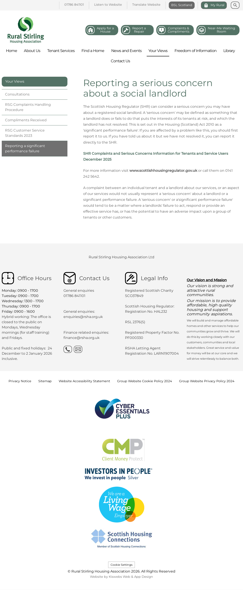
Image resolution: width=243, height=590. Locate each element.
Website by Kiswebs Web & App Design (121, 577)
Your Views (14, 81)
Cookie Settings (121, 564)
